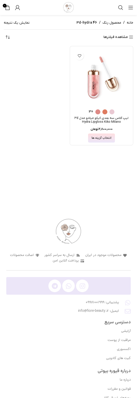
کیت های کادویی (118, 358)
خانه (130, 22)
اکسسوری (124, 349)
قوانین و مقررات (119, 389)
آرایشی (126, 331)
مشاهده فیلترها (115, 37)
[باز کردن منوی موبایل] (131, 8)
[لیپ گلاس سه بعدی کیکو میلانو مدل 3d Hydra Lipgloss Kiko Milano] (101, 78)
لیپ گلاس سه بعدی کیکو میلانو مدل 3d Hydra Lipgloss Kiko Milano (101, 120)
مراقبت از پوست (119, 340)
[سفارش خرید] (7, 37)
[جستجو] (121, 8)
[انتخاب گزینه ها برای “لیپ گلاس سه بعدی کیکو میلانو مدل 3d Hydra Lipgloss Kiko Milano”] (101, 138)
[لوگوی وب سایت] (68, 7)
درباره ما (125, 380)
